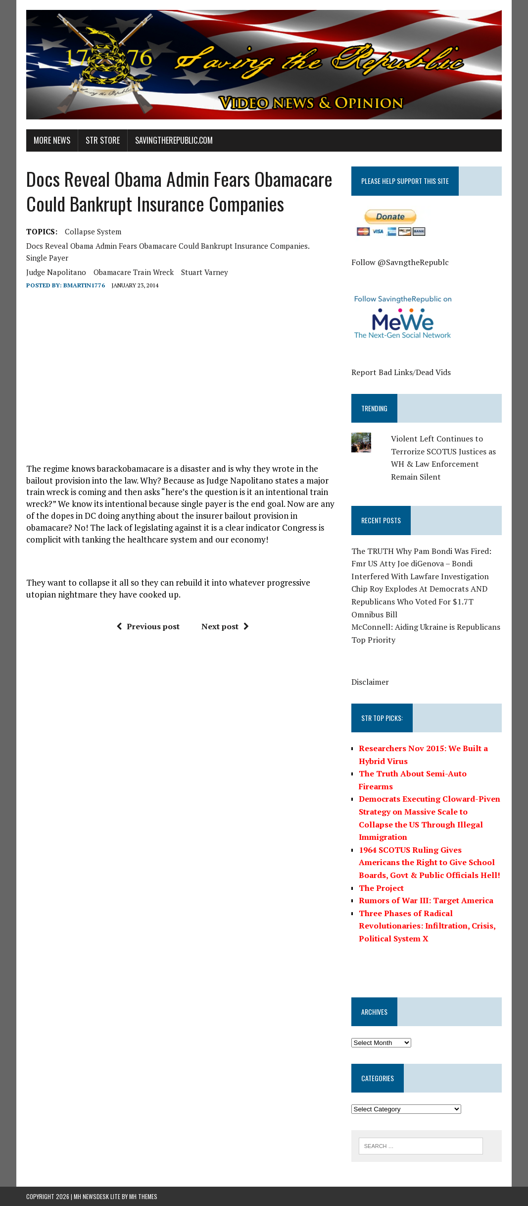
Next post (225, 626)
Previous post (148, 626)
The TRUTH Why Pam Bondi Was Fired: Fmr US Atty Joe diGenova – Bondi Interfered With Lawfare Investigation (421, 564)
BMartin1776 (84, 285)
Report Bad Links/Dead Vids (401, 372)
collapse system (93, 231)
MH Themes (143, 1196)
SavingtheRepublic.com (174, 140)
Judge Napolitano (56, 272)
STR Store (103, 140)
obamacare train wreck (134, 272)
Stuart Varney (204, 272)
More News (52, 140)
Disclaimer (370, 681)
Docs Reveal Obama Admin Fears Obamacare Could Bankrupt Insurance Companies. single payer (167, 252)
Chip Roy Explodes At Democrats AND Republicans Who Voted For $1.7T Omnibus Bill (419, 601)
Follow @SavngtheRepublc (400, 262)
